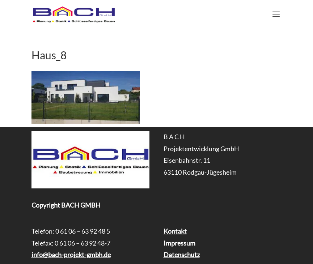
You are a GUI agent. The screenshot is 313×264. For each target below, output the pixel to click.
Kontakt (175, 231)
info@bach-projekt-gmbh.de (71, 255)
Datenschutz (182, 255)
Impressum (179, 243)
